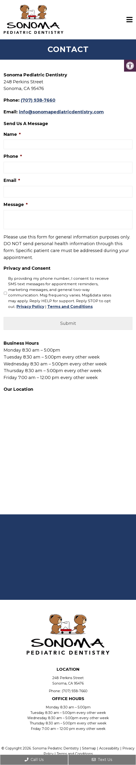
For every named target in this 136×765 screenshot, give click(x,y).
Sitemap (89, 748)
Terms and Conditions (70, 306)
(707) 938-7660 (38, 100)
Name (12, 134)
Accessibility (109, 748)
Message (16, 204)
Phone (13, 156)
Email (12, 180)
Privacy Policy (30, 306)
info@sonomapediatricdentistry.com (61, 112)
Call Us (34, 759)
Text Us (102, 759)
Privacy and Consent (27, 268)
